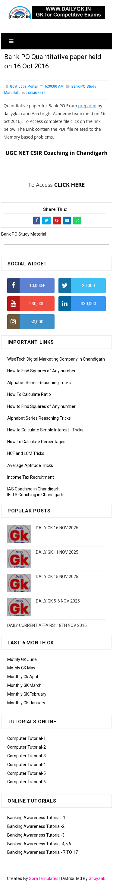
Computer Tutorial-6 (26, 781)
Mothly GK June (22, 659)
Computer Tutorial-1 (26, 738)
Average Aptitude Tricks (30, 465)
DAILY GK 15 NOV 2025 (57, 576)
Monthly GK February (26, 694)
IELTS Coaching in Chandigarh (35, 494)
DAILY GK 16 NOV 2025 (57, 527)
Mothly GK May (21, 667)
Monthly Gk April (22, 676)
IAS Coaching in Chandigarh (33, 489)
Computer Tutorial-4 (26, 764)
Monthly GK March (24, 685)
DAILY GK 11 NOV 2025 (57, 552)
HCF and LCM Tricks (25, 453)
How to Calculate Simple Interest (38, 429)
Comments (36, 93)
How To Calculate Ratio (29, 394)
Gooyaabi (97, 878)
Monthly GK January (26, 702)
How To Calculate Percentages (36, 441)
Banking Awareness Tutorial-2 (35, 826)
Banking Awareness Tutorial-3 (35, 835)
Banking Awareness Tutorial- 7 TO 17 (42, 852)
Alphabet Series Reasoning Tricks (39, 382)
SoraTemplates (43, 878)
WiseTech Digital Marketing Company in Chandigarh (56, 359)
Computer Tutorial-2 (26, 747)
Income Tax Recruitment (30, 477)
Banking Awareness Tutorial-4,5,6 (39, 843)
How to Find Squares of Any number (41, 370)
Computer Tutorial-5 (26, 773)
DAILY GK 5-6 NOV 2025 (58, 601)
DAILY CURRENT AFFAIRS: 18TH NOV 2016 (47, 625)
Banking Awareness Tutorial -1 (36, 817)
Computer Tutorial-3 (26, 755)
